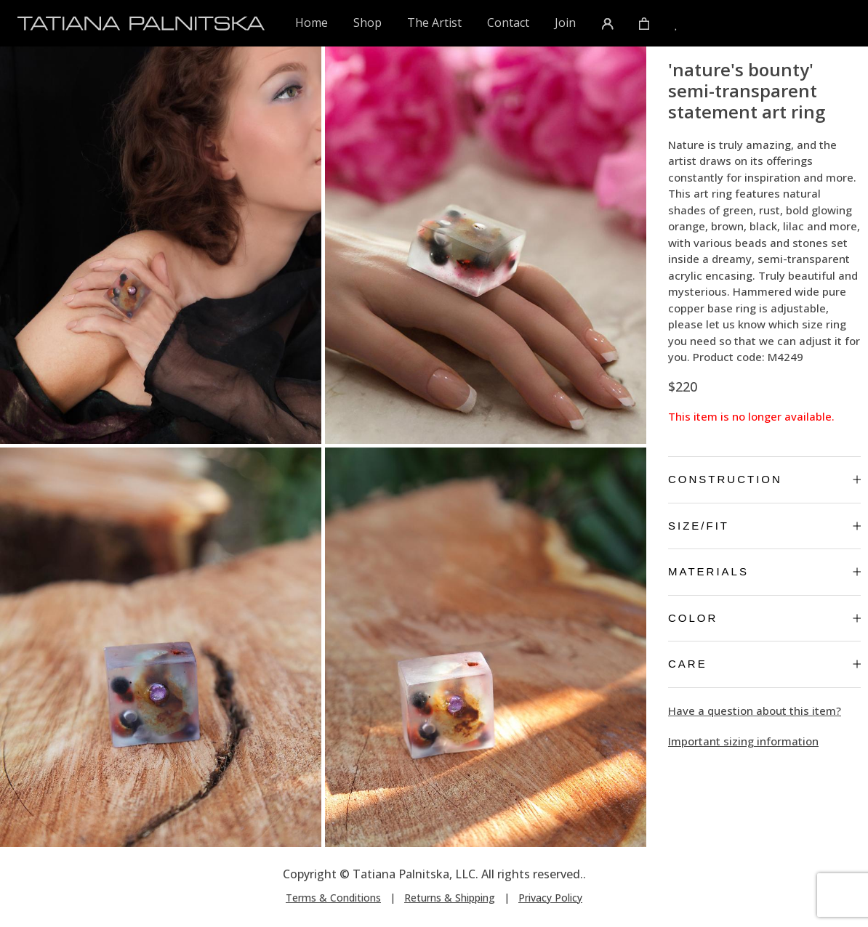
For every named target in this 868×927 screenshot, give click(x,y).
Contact (508, 23)
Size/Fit (764, 525)
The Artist (434, 23)
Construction (764, 479)
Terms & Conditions (333, 897)
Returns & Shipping (449, 897)
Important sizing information (743, 741)
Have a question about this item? (754, 710)
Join (565, 23)
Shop (367, 23)
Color (764, 618)
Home (312, 22)
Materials (764, 571)
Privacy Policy (550, 897)
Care (764, 663)
